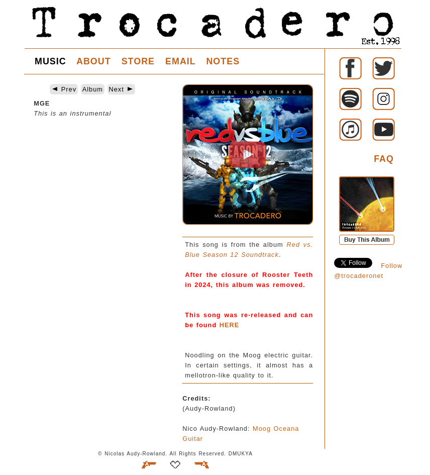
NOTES (223, 61)
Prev (63, 89)
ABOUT (93, 61)
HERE (230, 325)
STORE (138, 61)
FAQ (384, 159)
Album (92, 89)
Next (121, 89)
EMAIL (180, 61)
